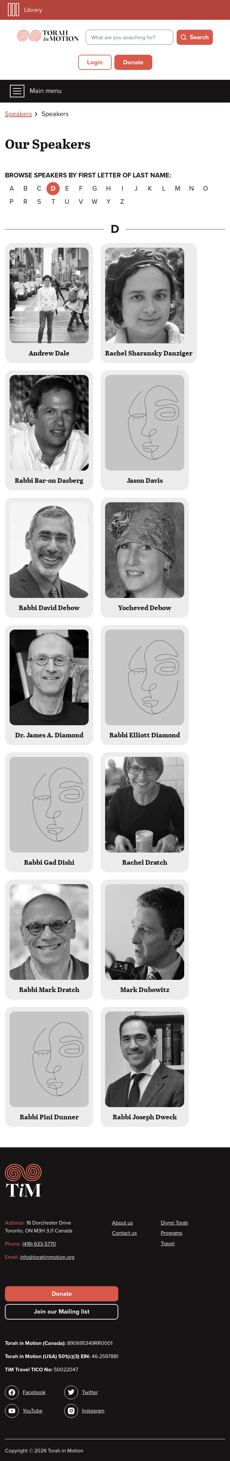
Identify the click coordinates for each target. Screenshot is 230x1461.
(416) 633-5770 (39, 1244)
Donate (133, 62)
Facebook (34, 1392)
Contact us (124, 1233)
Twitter (90, 1392)
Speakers (18, 114)
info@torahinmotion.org (47, 1257)
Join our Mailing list (61, 1311)
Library (25, 9)
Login (95, 62)
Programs (171, 1233)
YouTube (33, 1411)
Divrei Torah (174, 1223)
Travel (168, 1243)
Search (199, 37)
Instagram (93, 1411)
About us (122, 1223)
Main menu (36, 91)
